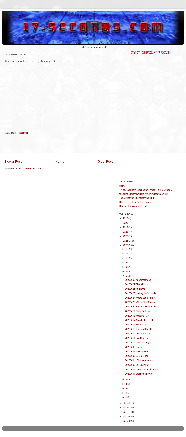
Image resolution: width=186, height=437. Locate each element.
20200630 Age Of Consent (138, 280)
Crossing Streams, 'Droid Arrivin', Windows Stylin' (143, 194)
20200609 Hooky (133, 347)
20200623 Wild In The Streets (140, 302)
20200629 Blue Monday (137, 284)
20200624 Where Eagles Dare (140, 297)
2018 (125, 407)
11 (127, 253)
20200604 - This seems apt (139, 360)
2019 (125, 403)
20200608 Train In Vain (136, 351)
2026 (125, 218)
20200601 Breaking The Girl (138, 374)
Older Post (105, 161)
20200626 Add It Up (135, 288)
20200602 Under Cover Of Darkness (143, 369)
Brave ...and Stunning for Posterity (136, 202)
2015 (125, 421)
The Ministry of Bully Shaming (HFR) (137, 198)
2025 (125, 223)
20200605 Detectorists (136, 356)
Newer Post (13, 161)
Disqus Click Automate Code (133, 206)
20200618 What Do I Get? (138, 315)
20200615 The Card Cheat (138, 329)
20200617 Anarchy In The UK (139, 320)
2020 (125, 245)
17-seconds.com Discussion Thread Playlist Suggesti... (146, 190)
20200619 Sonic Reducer (137, 311)
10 (127, 258)
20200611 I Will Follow (136, 338)
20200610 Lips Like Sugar (138, 342)
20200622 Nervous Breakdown (140, 306)
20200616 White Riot (135, 324)
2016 (125, 416)
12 (127, 249)
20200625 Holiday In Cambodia (140, 293)
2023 (125, 231)
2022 (125, 236)
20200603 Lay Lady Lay (137, 365)
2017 (125, 412)
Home (59, 161)
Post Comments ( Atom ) (31, 168)
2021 (125, 240)
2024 (125, 227)
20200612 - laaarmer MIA (138, 333)
